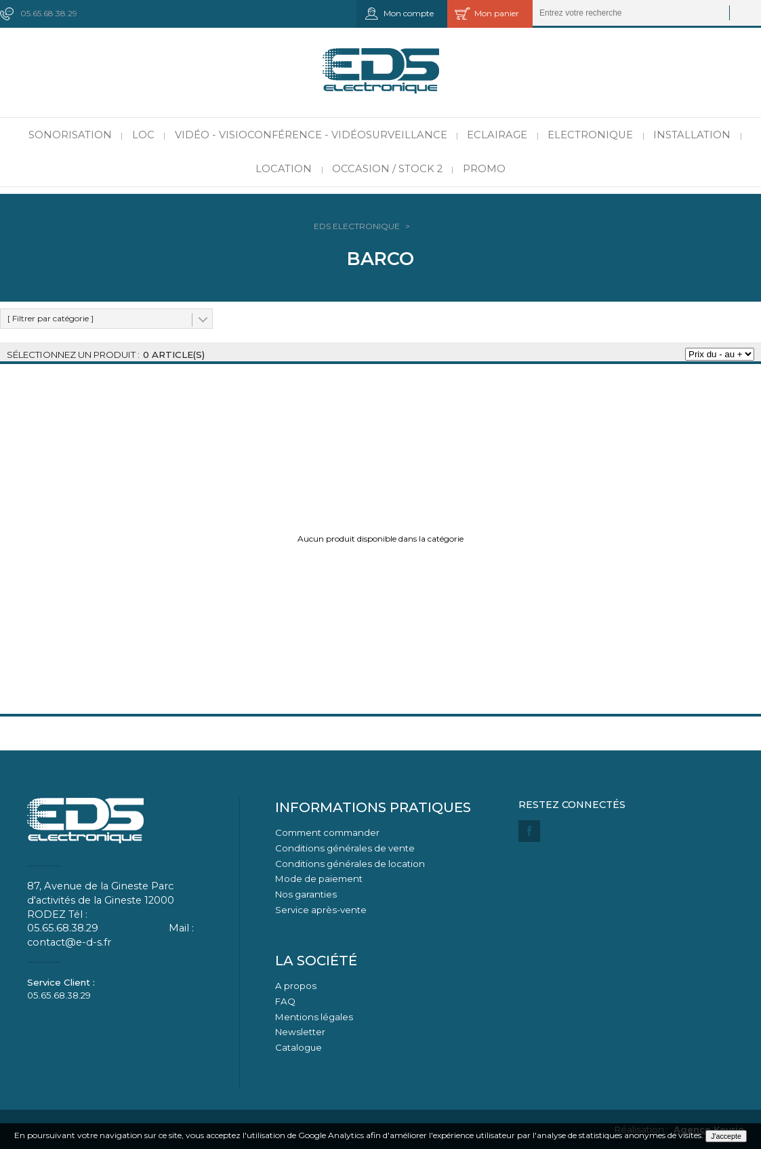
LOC (143, 135)
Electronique (590, 135)
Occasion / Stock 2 (387, 169)
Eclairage (497, 135)
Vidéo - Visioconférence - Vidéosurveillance (311, 135)
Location (283, 169)
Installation (692, 135)
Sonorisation (70, 135)
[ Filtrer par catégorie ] (50, 318)
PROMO (484, 169)
